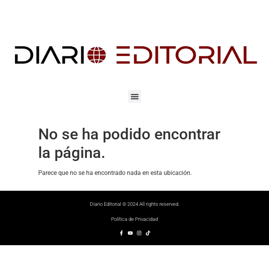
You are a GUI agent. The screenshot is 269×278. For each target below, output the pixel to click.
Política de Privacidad (134, 219)
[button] (134, 96)
